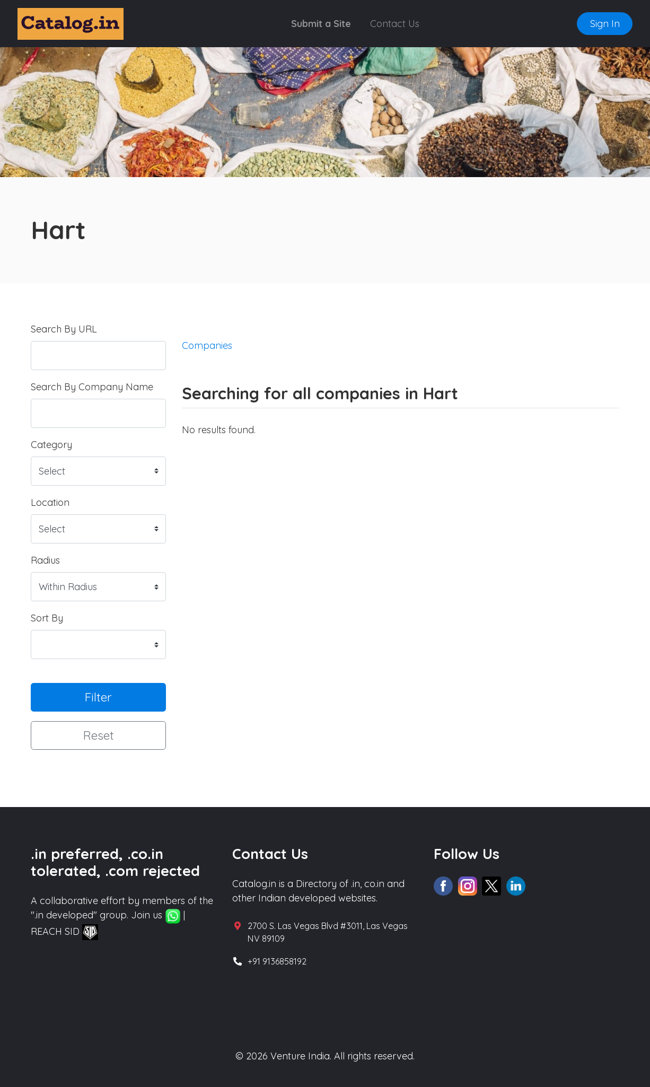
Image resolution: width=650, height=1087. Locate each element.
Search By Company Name (92, 387)
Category (51, 445)
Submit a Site (321, 23)
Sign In (605, 23)
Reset (98, 735)
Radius (45, 560)
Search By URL (64, 329)
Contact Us (394, 23)
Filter (98, 697)
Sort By (47, 618)
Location (50, 502)
